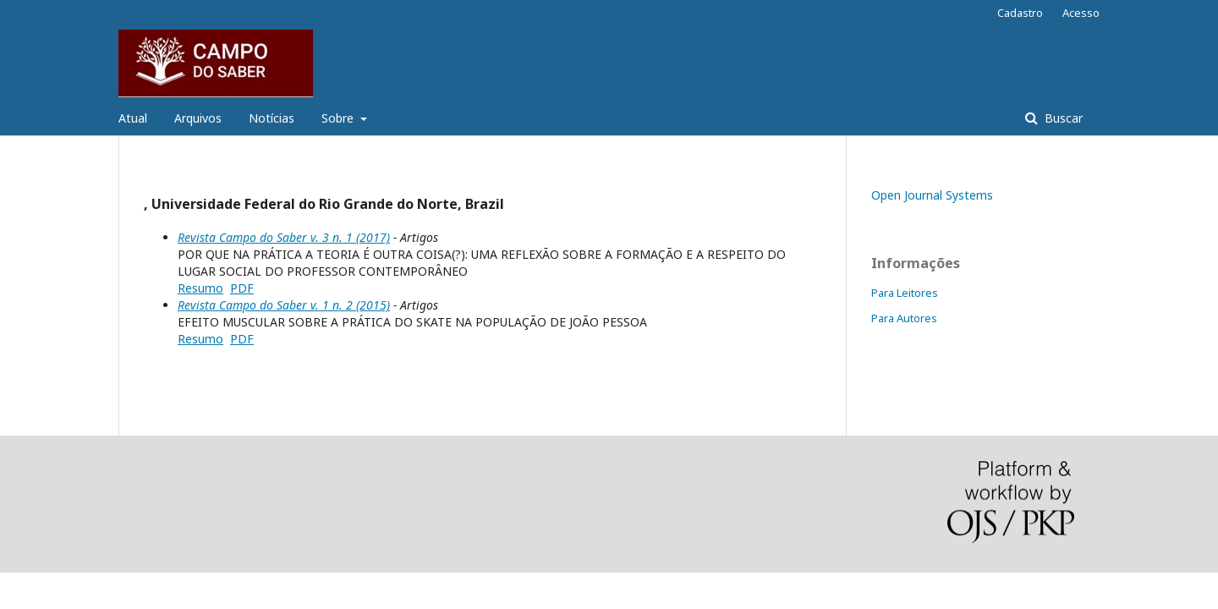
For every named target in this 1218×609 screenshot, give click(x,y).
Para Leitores (904, 292)
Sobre (339, 118)
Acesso (1081, 12)
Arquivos (198, 118)
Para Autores (904, 318)
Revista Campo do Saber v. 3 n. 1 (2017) (284, 237)
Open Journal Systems (932, 195)
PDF (242, 288)
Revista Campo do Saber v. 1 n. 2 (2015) (284, 305)
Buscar (1062, 118)
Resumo (200, 288)
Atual (132, 118)
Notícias (271, 118)
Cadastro (1020, 12)
